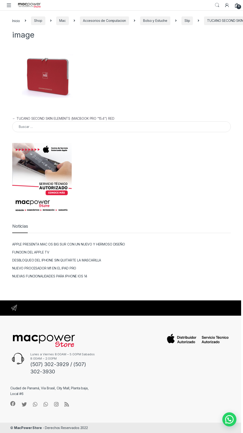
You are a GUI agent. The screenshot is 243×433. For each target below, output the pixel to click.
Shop (38, 21)
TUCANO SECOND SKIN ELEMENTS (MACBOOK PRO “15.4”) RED (63, 118)
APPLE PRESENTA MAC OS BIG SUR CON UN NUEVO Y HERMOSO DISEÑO (68, 244)
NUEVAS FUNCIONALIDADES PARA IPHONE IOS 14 (49, 276)
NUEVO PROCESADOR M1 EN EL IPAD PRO (44, 268)
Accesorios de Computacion (104, 21)
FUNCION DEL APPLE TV (30, 252)
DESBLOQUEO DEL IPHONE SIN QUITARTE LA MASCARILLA (56, 260)
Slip (187, 21)
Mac (62, 21)
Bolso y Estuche (155, 21)
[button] (229, 419)
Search (217, 5)
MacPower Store (28, 428)
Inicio (16, 21)
